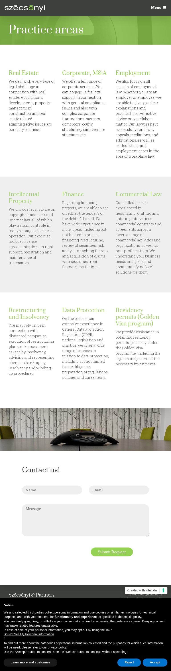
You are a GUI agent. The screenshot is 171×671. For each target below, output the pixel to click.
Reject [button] (129, 662)
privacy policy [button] (57, 647)
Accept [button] (155, 662)
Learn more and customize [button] (30, 662)
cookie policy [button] (132, 617)
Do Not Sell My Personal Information (29, 634)
